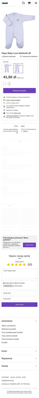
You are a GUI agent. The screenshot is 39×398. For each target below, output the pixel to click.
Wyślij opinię (19, 304)
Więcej (25, 131)
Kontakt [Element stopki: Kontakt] (4, 342)
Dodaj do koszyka (19, 90)
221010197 (5, 377)
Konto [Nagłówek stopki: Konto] (4, 351)
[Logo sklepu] (5, 3)
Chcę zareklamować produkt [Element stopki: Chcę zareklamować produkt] (12, 332)
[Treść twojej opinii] (19, 274)
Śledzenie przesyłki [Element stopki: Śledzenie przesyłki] (9, 329)
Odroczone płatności (12, 116)
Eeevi (23, 126)
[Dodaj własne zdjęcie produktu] (17, 286)
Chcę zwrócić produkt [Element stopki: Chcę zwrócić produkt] (9, 336)
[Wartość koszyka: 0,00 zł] (29, 3)
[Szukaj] (23, 3)
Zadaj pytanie (29, 245)
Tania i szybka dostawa (13, 100)
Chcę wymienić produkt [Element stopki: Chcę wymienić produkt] (10, 339)
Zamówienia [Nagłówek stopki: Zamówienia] (7, 321)
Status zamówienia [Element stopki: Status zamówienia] (8, 326)
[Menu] (36, 3)
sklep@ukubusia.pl (8, 380)
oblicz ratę (17, 113)
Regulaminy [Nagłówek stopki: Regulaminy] (7, 358)
